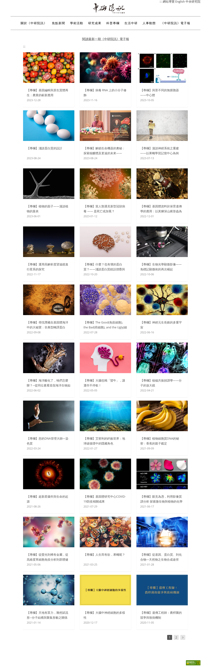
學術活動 (76, 23)
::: (24, 46)
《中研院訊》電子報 (175, 23)
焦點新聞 (58, 23)
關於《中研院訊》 (34, 23)
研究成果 (94, 23)
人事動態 (149, 23)
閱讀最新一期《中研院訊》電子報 (105, 39)
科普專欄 (113, 23)
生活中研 (131, 23)
